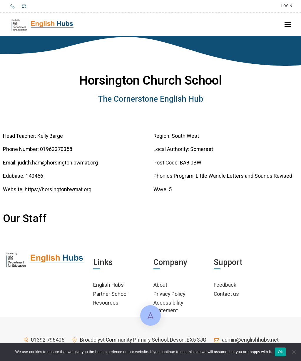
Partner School (110, 296)
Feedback (225, 287)
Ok (280, 352)
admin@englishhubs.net (246, 342)
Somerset (201, 151)
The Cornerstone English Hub (150, 101)
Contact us (226, 296)
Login (286, 6)
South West (185, 138)
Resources (105, 305)
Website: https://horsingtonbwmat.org (47, 191)
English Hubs (108, 287)
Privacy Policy (169, 296)
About (160, 287)
